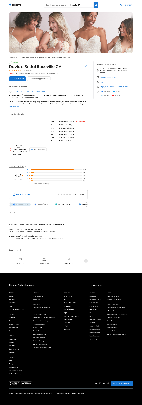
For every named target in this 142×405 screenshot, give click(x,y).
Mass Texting (13, 327)
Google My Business (39, 334)
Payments (12, 331)
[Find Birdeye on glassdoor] (108, 383)
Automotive (68, 296)
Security (37, 393)
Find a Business (112, 321)
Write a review (126, 5)
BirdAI (11, 360)
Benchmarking (14, 349)
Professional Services (114, 299)
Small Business (38, 296)
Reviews (12, 299)
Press (91, 316)
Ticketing (12, 352)
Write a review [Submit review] (17, 79)
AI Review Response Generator (117, 311)
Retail (66, 326)
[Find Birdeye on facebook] (88, 383)
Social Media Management (42, 347)
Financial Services (70, 302)
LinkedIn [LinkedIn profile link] (105, 95)
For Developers (112, 324)
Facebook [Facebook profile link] (106, 91)
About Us (93, 296)
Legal (65, 312)
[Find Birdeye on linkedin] (96, 383)
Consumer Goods (27, 58)
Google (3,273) (41, 204)
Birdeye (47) (84, 204)
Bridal (43, 74)
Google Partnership (15, 370)
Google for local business (41, 307)
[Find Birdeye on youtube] (104, 383)
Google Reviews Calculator (116, 307)
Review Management (40, 311)
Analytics (12, 364)
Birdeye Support (112, 327)
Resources (93, 309)
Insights (12, 345)
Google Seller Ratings (16, 309)
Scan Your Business (113, 317)
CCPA (53, 393)
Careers (92, 322)
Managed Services (113, 296)
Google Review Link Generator (117, 314)
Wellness (67, 329)
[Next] (86, 261)
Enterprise (36, 299)
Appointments (14, 324)
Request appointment (108, 77)
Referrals (12, 302)
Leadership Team (95, 299)
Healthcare (67, 306)
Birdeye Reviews (95, 329)
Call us (103, 82)
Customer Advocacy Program (117, 334)
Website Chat (37, 327)
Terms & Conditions (16, 393)
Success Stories (95, 326)
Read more (14, 107)
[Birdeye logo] (15, 5)
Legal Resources (95, 336)
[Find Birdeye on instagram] (100, 383)
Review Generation (39, 314)
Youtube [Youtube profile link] (116, 95)
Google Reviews (38, 331)
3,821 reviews (27, 71)
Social (11, 321)
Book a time (94, 306)
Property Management (71, 316)
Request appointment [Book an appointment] (39, 79)
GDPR (43, 393)
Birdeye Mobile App (15, 374)
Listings (11, 296)
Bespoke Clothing (43, 58)
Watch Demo (94, 302)
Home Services (69, 309)
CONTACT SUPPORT (122, 383)
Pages (11, 306)
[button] (10, 212)
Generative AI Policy (63, 393)
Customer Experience (40, 344)
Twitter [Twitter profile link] (116, 91)
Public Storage (68, 319)
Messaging (13, 339)
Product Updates (95, 319)
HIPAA (48, 393)
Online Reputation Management (44, 317)
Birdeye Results (95, 332)
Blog (91, 312)
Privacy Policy (28, 393)
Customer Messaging (40, 321)
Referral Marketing (39, 324)
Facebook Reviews (39, 337)
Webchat (12, 317)
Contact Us (93, 339)
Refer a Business (112, 331)
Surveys (11, 342)
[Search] (96, 5)
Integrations (13, 367)
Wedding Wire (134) (62, 204)
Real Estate (67, 322)
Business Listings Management (43, 341)
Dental (66, 299)
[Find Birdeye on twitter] (92, 383)
